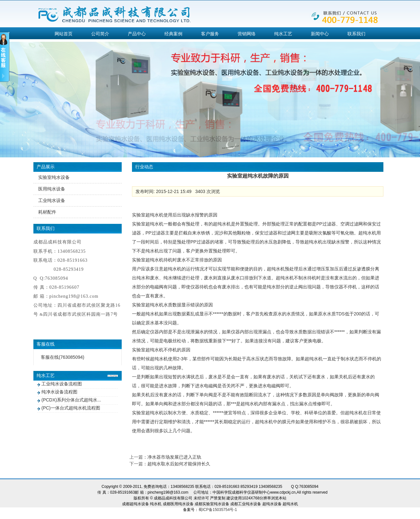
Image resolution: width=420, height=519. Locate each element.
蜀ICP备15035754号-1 (217, 509)
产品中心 (137, 33)
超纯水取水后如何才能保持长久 (178, 463)
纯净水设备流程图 (59, 391)
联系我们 (356, 33)
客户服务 (210, 33)
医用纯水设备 (51, 188)
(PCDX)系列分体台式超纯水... (71, 399)
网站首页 (64, 33)
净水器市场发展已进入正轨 (174, 457)
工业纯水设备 (51, 200)
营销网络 (247, 33)
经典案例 (173, 33)
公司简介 (100, 33)
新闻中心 (320, 33)
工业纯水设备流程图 (61, 383)
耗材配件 (47, 212)
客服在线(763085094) (62, 357)
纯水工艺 (283, 33)
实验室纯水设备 (54, 177)
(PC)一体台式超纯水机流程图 (70, 407)
